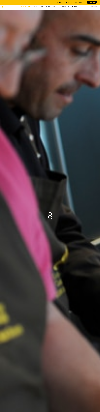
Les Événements (45, 6)
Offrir (54, 6)
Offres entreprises (64, 6)
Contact (74, 6)
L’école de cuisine (25, 6)
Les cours (35, 6)
